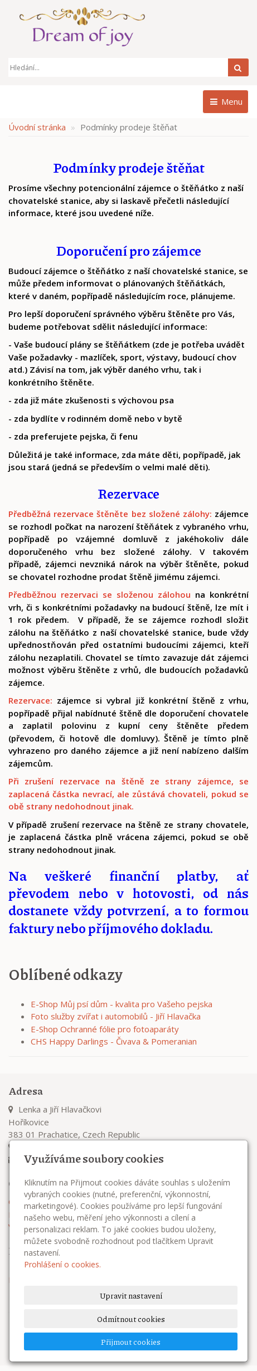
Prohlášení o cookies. (62, 1264)
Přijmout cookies (131, 1341)
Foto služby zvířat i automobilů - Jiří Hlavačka (116, 1016)
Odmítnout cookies (131, 1318)
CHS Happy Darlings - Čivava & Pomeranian (114, 1041)
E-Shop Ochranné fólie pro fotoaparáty (105, 1029)
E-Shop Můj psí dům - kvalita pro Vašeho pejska (121, 1003)
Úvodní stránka (37, 127)
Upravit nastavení (131, 1295)
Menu (225, 101)
